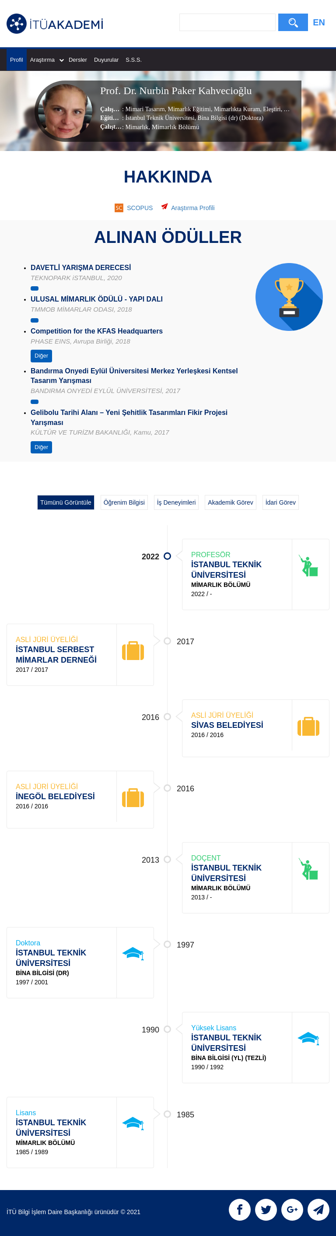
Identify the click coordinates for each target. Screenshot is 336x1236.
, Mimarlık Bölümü (173, 126)
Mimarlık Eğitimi (188, 109)
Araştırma (47, 59)
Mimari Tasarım (144, 109)
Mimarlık (136, 127)
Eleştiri (271, 109)
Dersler (78, 59)
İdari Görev (281, 502)
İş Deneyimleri (176, 502)
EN (319, 22)
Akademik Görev (230, 502)
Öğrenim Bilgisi (124, 502)
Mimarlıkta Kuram (236, 109)
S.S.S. (134, 59)
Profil (16, 59)
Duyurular (106, 59)
